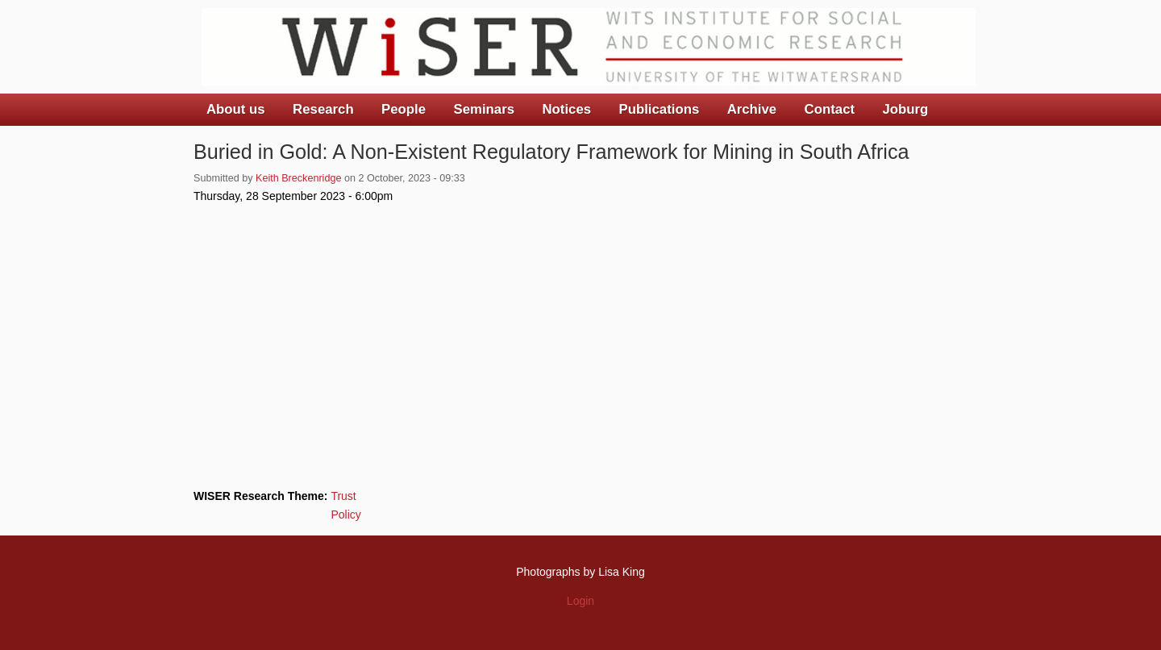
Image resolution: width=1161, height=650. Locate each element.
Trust (343, 496)
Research (323, 109)
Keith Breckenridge (298, 178)
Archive (752, 109)
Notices (566, 109)
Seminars (484, 109)
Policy (345, 514)
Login (580, 600)
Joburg (905, 109)
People (403, 109)
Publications (658, 109)
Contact (830, 109)
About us (235, 109)
